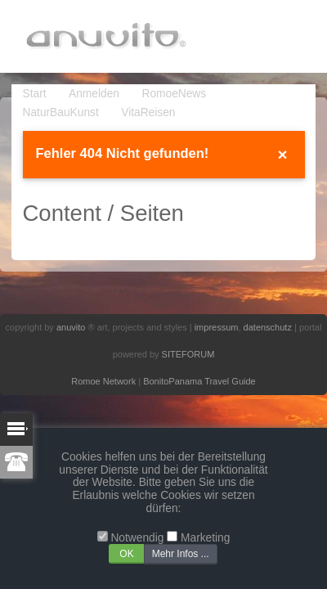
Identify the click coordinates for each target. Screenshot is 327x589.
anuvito (70, 327)
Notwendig (137, 538)
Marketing (205, 538)
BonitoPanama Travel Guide (199, 381)
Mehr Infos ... (180, 554)
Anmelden (94, 94)
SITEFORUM (188, 354)
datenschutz (268, 327)
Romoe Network (103, 381)
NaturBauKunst (61, 112)
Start (35, 94)
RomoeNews (173, 94)
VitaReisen (148, 112)
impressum (217, 327)
